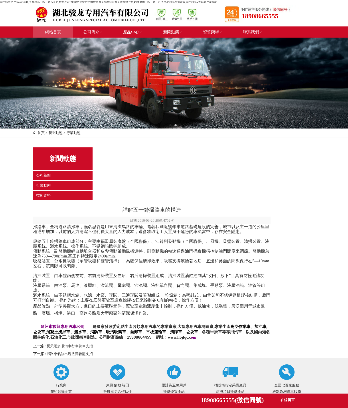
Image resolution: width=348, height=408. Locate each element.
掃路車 (87, 166)
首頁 (41, 133)
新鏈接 (91, 369)
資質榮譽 (213, 32)
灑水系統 (89, 235)
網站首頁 (53, 32)
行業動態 (43, 185)
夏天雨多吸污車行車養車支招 (118, 286)
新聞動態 (173, 32)
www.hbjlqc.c (235, 277)
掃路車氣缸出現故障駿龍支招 (118, 293)
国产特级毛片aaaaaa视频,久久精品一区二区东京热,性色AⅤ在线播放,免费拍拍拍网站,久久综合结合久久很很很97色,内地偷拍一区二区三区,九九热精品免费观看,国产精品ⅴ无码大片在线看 (108, 2)
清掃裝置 (89, 215)
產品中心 (133, 32)
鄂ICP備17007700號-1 (103, 362)
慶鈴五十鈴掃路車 (98, 181)
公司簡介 (93, 32)
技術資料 (43, 195)
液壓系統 (89, 225)
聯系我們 (253, 32)
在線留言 (288, 400)
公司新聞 (43, 175)
